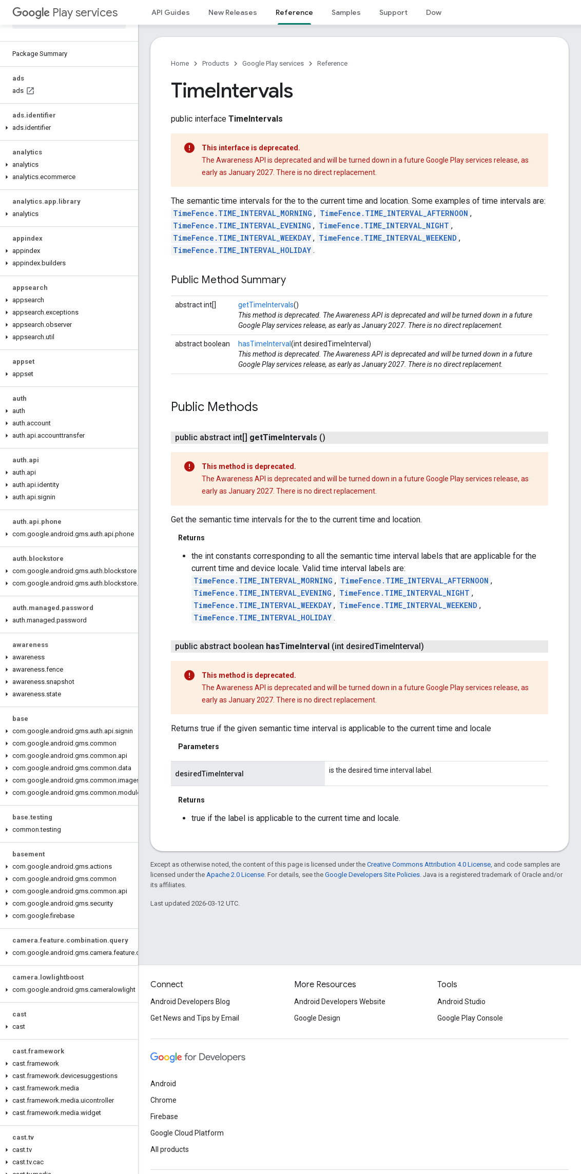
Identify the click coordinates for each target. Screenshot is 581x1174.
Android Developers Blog (190, 1001)
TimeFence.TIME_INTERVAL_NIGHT (384, 225)
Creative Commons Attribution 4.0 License (429, 864)
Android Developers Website (339, 1001)
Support (393, 12)
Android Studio (461, 1001)
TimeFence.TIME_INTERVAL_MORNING (242, 213)
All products (169, 1149)
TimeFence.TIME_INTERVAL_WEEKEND (388, 238)
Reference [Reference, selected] (294, 12)
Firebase (164, 1116)
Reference (332, 63)
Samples (346, 12)
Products (215, 63)
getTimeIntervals (266, 305)
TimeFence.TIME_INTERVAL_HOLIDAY (242, 250)
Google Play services (273, 63)
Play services (65, 12)
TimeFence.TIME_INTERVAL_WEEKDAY (242, 238)
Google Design (317, 1018)
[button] (67, 128)
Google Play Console (470, 1018)
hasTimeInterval (264, 344)
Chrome (163, 1100)
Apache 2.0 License (235, 874)
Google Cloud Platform (187, 1133)
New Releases (232, 12)
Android (163, 1084)
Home (180, 63)
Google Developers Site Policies (372, 874)
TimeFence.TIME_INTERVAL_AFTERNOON (394, 213)
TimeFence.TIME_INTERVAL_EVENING (242, 225)
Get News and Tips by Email (194, 1018)
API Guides (170, 12)
